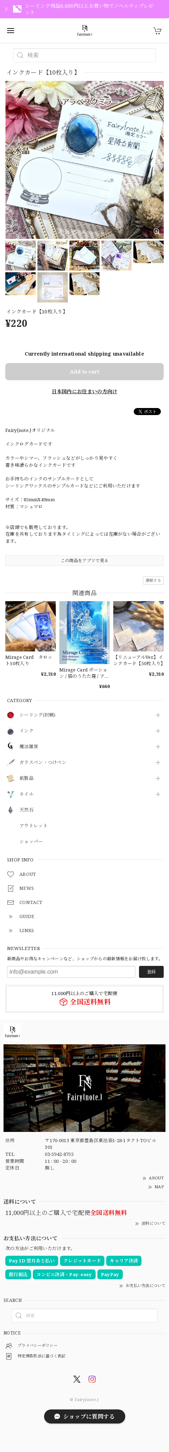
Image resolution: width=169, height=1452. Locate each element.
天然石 (26, 810)
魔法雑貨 (28, 747)
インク (26, 731)
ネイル (26, 794)
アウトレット (33, 826)
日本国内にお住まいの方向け (84, 391)
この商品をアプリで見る (84, 560)
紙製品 (26, 778)
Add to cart (84, 371)
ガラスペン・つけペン (42, 762)
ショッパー (31, 842)
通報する (153, 580)
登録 (151, 972)
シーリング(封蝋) (37, 715)
